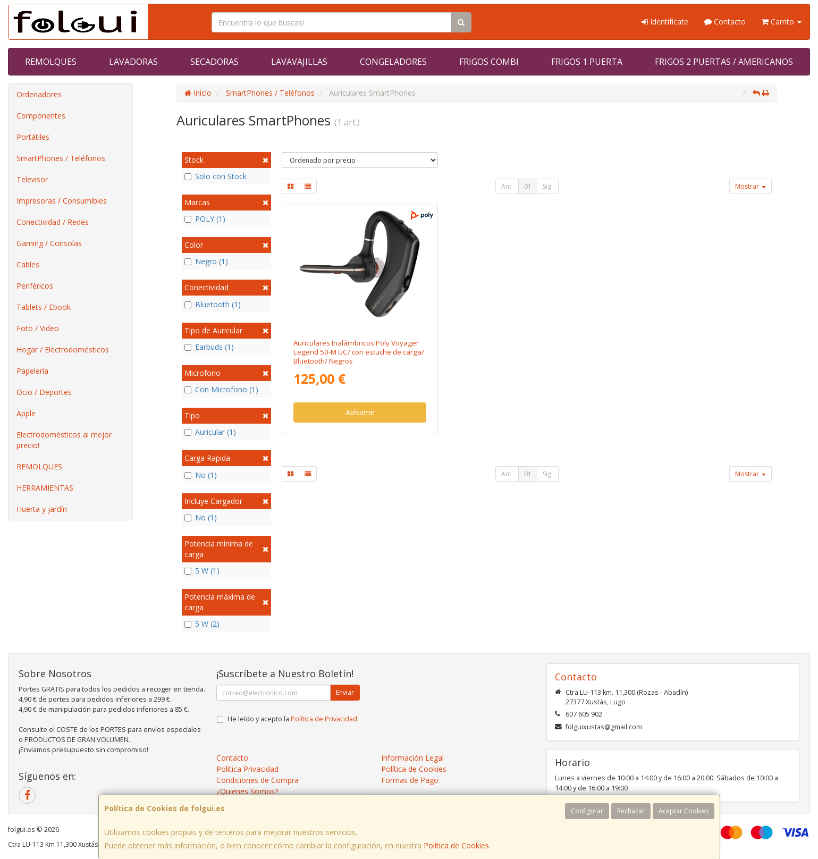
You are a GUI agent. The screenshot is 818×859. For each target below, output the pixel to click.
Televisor (32, 179)
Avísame (360, 412)
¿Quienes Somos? (247, 791)
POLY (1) (204, 219)
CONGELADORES (393, 62)
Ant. (507, 186)
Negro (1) (206, 261)
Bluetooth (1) (212, 304)
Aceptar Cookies (684, 810)
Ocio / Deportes (44, 392)
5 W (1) (202, 571)
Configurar (587, 810)
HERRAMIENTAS (44, 488)
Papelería (32, 371)
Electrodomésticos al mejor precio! (64, 440)
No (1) (200, 475)
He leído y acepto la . (293, 718)
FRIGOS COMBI (489, 62)
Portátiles (32, 137)
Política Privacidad (247, 769)
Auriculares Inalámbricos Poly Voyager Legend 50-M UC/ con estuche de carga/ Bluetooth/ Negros (358, 352)
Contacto (725, 21)
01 (528, 186)
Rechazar (631, 810)
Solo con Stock (215, 176)
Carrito (782, 21)
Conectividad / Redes (52, 222)
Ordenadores (39, 94)
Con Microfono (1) (221, 389)
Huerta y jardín (41, 509)
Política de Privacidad (324, 718)
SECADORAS (214, 62)
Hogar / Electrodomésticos (62, 349)
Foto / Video (37, 328)
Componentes (40, 116)
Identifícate (665, 21)
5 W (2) (202, 624)
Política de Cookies (456, 845)
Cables (27, 264)
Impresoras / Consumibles (61, 201)
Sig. (548, 186)
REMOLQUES (51, 62)
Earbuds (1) (209, 347)
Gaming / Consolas (49, 243)
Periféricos (34, 286)
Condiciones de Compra (257, 780)
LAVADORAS (133, 62)
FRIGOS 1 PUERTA (586, 62)
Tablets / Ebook (43, 307)
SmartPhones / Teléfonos (60, 158)
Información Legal (412, 758)
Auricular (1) (210, 432)
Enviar (345, 692)
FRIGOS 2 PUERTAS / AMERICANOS (724, 62)
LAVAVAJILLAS (299, 62)
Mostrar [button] (750, 186)
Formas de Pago (409, 780)
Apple (26, 413)
